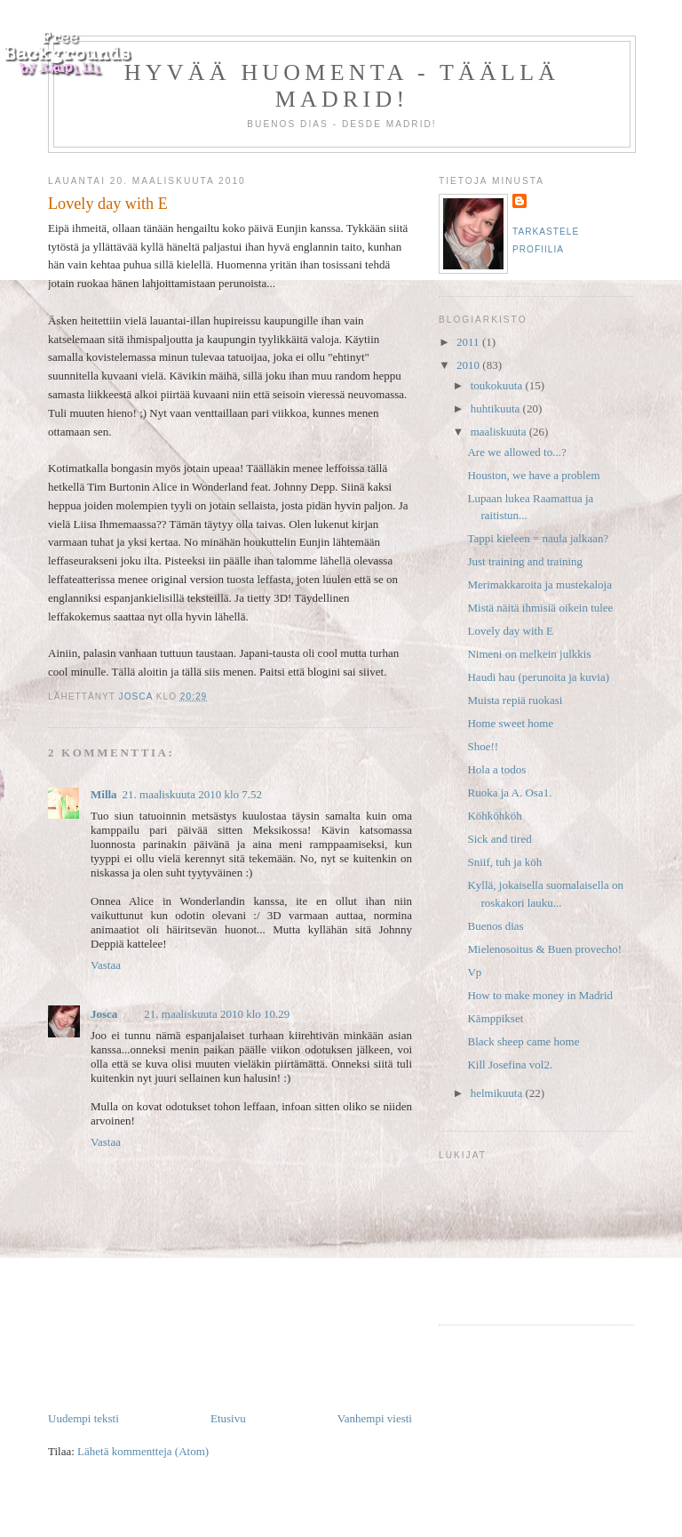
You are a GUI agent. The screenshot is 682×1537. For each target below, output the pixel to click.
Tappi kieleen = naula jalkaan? (537, 538)
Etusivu (228, 1418)
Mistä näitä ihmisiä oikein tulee (540, 607)
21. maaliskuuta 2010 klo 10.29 (216, 1014)
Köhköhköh (494, 815)
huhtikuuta (497, 408)
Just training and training (525, 561)
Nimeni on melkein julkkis (529, 653)
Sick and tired (499, 838)
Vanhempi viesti (374, 1418)
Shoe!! (482, 746)
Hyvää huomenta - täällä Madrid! (341, 86)
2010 (469, 365)
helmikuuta (498, 1093)
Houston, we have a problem (533, 475)
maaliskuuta (500, 431)
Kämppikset (495, 1018)
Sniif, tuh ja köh (504, 862)
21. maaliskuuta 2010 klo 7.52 (192, 794)
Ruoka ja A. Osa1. (509, 792)
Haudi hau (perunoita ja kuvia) (538, 677)
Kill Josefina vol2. (509, 1064)
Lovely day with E (509, 630)
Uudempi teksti (83, 1418)
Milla (104, 794)
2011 (469, 341)
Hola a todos (496, 769)
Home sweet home (510, 723)
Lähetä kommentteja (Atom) (143, 1451)
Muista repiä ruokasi (514, 700)
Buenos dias (495, 926)
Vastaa (106, 965)
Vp (474, 972)
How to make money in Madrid (540, 995)
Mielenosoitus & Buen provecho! (544, 949)
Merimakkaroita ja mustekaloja (539, 584)
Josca (104, 1014)
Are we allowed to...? (516, 452)
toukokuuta (498, 385)
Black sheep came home (523, 1041)
